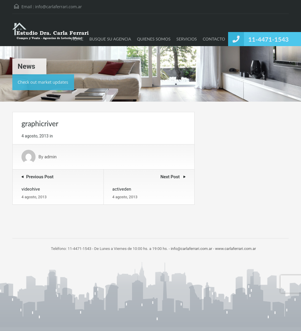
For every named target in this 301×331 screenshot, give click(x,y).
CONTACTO (214, 38)
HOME (77, 38)
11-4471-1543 (268, 39)
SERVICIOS (186, 38)
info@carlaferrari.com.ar (58, 6)
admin (50, 156)
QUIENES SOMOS (153, 38)
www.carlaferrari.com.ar (235, 248)
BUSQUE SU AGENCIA (110, 38)
